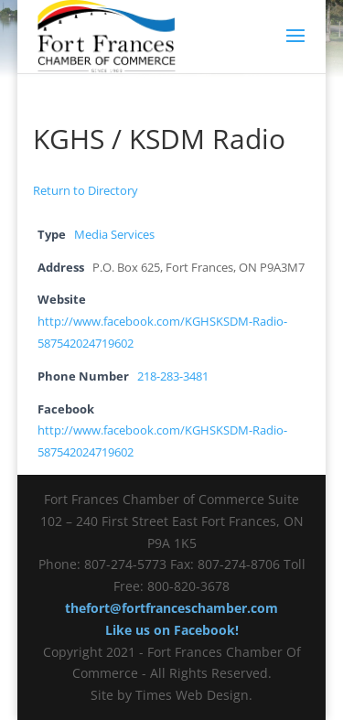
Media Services (114, 234)
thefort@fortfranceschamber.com (171, 608)
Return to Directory (85, 190)
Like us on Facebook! (172, 630)
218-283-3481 (173, 376)
